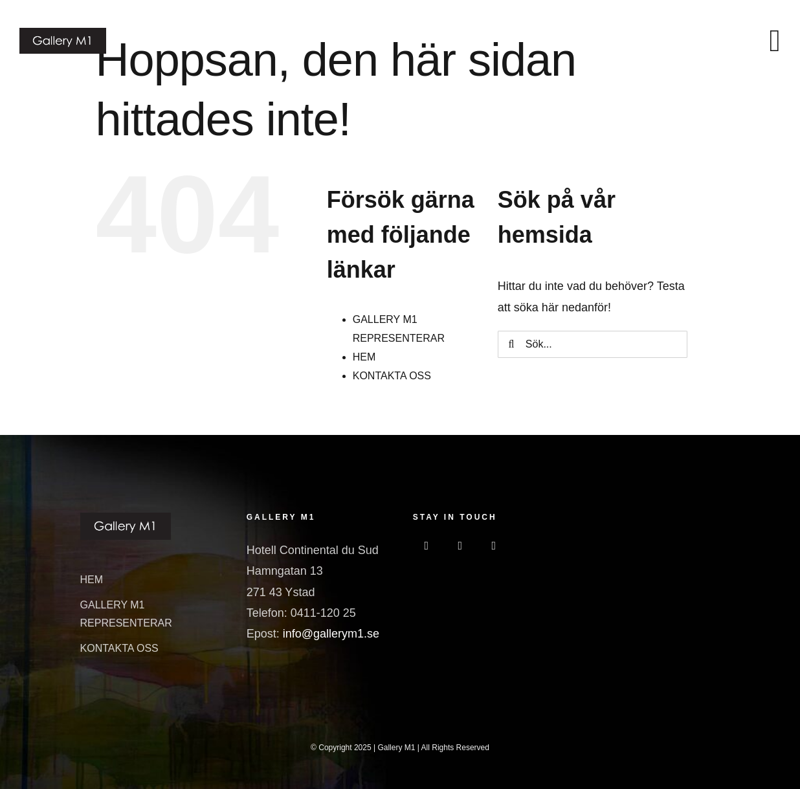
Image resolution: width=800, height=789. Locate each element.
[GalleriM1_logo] (62, 33)
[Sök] (511, 344)
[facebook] (426, 545)
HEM (364, 356)
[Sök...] (593, 344)
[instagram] (460, 545)
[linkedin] (493, 545)
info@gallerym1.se (331, 633)
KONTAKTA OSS (392, 375)
